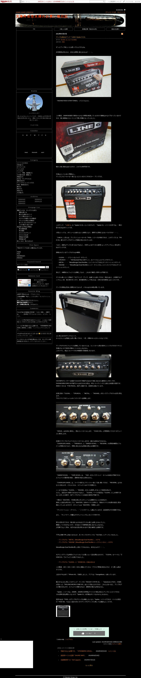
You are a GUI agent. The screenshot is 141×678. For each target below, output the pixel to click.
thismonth (34, 152)
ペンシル (19, 169)
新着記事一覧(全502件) (89, 29)
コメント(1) (112, 651)
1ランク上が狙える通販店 (26, 220)
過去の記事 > (115, 29)
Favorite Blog (34, 291)
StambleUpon (21, 256)
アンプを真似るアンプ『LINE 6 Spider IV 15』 (71, 37)
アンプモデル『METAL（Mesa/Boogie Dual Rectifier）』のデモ (79, 540)
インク (19, 171)
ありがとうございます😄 (33, 333)
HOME (18, 12)
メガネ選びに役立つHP (26, 224)
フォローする (34, 125)
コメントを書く (117, 644)
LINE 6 (68, 225)
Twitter (19, 252)
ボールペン (20, 167)
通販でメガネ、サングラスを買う (27, 210)
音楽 (18, 190)
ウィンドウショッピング (24, 183)
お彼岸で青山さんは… (23, 294)
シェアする (69, 639)
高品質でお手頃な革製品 (24, 227)
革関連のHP (22, 239)
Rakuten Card (34, 276)
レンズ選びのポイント (25, 216)
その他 (19, 192)
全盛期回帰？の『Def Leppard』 (71, 660)
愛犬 (18, 186)
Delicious (19, 258)
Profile (34, 91)
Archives (34, 196)
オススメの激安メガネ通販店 (27, 218)
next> (42, 152)
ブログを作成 (129, 1)
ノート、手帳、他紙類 (23, 173)
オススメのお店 (23, 235)
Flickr (18, 254)
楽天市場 (137, 1)
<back (26, 152)
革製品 (19, 177)
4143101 (119, 10)
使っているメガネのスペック (27, 222)
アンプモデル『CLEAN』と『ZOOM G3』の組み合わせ (77, 562)
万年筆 (19, 165)
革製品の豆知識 (23, 237)
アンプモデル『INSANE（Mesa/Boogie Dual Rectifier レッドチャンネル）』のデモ (86, 542)
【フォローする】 (111, 12)
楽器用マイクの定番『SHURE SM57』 (73, 655)
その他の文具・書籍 (23, 175)
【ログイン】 (121, 12)
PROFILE (30, 12)
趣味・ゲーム (26, 1)
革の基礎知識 (23, 229)
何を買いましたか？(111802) (69, 39)
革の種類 (21, 231)
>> (114, 1)
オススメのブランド (25, 233)
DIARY (23, 12)
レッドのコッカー (22, 339)
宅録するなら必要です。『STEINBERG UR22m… (77, 651)
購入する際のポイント (25, 214)
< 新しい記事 (63, 29)
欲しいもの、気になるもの (25, 241)
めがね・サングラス (23, 179)
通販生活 (19, 181)
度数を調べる (23, 212)
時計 (18, 188)
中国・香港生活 (21, 184)
